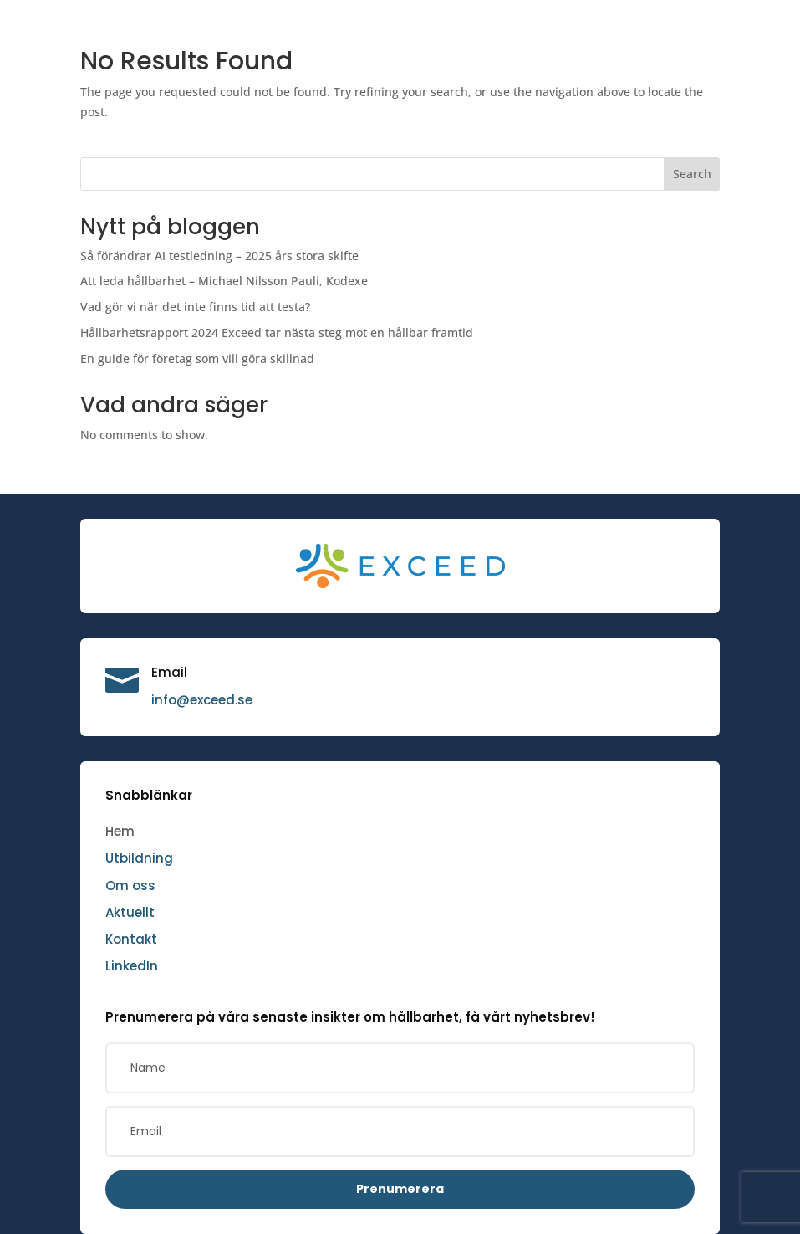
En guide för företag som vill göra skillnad (197, 358)
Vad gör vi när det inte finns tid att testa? (195, 307)
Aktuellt (130, 912)
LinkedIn (131, 966)
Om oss (130, 885)
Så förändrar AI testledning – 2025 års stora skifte (219, 256)
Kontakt (131, 939)
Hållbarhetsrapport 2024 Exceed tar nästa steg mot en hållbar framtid (276, 333)
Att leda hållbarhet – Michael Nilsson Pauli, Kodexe (224, 281)
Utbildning (139, 858)
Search (692, 174)
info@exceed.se (201, 700)
